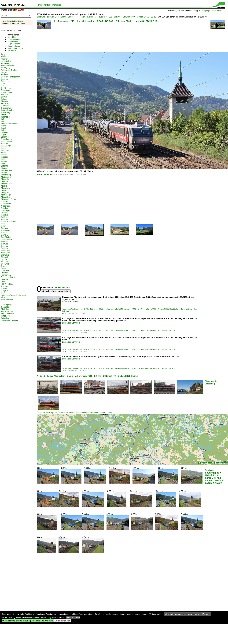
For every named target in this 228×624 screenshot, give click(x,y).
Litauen (4, 172)
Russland (5, 233)
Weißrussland (7, 299)
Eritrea (4, 97)
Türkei (3, 282)
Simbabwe (5, 250)
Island (3, 126)
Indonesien (6, 117)
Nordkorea (5, 208)
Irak (2, 119)
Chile (3, 83)
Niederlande (6, 206)
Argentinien (6, 61)
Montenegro (6, 195)
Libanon (4, 168)
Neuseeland (6, 204)
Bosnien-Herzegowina (10, 77)
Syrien (4, 266)
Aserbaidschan (7, 66)
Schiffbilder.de (12, 41)
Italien (3, 130)
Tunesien (5, 279)
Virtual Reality (7, 311)
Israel (3, 128)
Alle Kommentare (62, 287)
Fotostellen (6, 316)
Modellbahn (6, 309)
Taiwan (4, 268)
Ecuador (4, 95)
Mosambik (5, 197)
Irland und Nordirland (10, 123)
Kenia (3, 148)
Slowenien (5, 257)
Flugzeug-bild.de (13, 44)
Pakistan (4, 215)
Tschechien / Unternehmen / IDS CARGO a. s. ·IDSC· (83, 309)
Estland (4, 99)
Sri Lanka (5, 262)
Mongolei (5, 193)
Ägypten (4, 54)
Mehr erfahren (73, 617)
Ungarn (4, 288)
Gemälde (5, 307)
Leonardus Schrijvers (71, 323)
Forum (39, 5)
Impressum (56, 5)
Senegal (4, 246)
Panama (4, 219)
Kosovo (4, 155)
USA (3, 293)
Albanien (5, 57)
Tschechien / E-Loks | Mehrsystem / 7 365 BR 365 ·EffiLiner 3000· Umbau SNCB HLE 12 (107, 21)
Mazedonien (6, 184)
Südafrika (5, 264)
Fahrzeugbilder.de (14, 39)
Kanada (4, 144)
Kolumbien (5, 150)
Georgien (5, 106)
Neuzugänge (6, 305)
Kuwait (4, 161)
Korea (3, 152)
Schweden (5, 242)
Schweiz (4, 244)
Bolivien (4, 74)
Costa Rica (6, 88)
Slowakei (5, 255)
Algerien (4, 59)
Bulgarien (5, 81)
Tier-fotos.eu (12, 50)
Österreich (5, 213)
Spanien (4, 259)
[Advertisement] (118, 38)
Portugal (4, 228)
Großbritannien (7, 110)
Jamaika (4, 132)
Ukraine (4, 286)
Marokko (4, 181)
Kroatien (4, 157)
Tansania (5, 270)
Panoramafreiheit (8, 221)
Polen (3, 226)
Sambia (4, 235)
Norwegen (5, 210)
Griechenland (6, 108)
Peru (3, 224)
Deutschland (6, 92)
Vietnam (4, 297)
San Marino (6, 237)
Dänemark (5, 90)
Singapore (5, 253)
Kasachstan (6, 146)
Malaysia (5, 179)
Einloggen (203, 11)
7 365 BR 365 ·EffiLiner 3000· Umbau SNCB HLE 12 (131, 17)
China (3, 86)
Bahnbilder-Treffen (9, 70)
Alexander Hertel (44, 174)
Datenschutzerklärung (9, 320)
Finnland (4, 101)
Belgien (4, 72)
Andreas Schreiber (70, 301)
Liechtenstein (6, 170)
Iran (2, 121)
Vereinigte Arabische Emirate (13, 295)
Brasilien (4, 79)
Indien (3, 115)
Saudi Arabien (7, 239)
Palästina (5, 217)
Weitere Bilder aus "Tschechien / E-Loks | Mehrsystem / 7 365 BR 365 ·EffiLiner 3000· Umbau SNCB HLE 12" (88, 376)
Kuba (3, 159)
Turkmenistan (7, 284)
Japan (3, 135)
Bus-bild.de (11, 37)
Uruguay (4, 290)
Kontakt (47, 5)
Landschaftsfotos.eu (15, 48)
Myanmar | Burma (8, 199)
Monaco (4, 190)
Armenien (5, 63)
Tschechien (80, 17)
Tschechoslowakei (9, 277)
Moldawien (5, 188)
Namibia (4, 201)
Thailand (4, 273)
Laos (3, 164)
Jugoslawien (6, 139)
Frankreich (5, 103)
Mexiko (4, 186)
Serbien (4, 248)
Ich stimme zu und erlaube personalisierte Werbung (27, 621)
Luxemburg (6, 175)
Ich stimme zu (62, 621)
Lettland (4, 166)
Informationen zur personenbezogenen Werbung (187, 614)
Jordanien (5, 137)
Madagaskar (6, 177)
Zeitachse (5, 318)
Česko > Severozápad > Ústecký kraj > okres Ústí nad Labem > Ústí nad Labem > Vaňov (74, 413)
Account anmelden (217, 11)
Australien (5, 68)
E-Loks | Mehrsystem (96, 17)
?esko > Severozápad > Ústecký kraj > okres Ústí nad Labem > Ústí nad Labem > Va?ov (214, 476)
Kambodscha (6, 141)
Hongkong (5, 112)
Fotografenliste (7, 314)
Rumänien (5, 230)
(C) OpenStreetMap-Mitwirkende (212, 463)
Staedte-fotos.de (13, 46)
